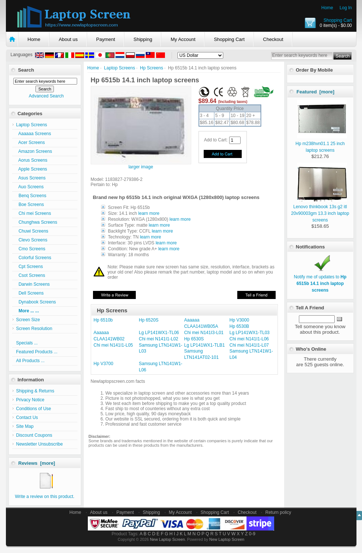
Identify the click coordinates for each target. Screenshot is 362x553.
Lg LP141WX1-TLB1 (204, 345)
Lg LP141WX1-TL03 (250, 332)
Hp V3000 (239, 320)
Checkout (273, 39)
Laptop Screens (119, 68)
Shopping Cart (338, 20)
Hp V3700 (103, 363)
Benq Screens (31, 195)
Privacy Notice (30, 399)
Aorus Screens (32, 160)
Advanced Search (46, 96)
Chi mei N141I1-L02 (158, 338)
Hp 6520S (148, 320)
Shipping (143, 39)
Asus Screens (31, 178)
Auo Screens (30, 186)
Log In (345, 7)
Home (327, 7)
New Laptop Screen (167, 539)
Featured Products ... (37, 351)
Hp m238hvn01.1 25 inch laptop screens (321, 143)
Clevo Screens (32, 240)
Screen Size (28, 319)
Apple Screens (31, 169)
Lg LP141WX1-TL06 (159, 332)
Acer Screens (30, 142)
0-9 (252, 533)
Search (26, 70)
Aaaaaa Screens (33, 133)
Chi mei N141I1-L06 (249, 338)
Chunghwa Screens (36, 222)
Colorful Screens (33, 257)
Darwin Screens (33, 284)
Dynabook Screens (36, 302)
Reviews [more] (36, 463)
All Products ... (30, 360)
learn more (148, 213)
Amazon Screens (34, 151)
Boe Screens (30, 204)
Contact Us (27, 417)
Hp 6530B (239, 326)
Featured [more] (316, 92)
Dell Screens (30, 293)
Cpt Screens (29, 266)
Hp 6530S (194, 338)
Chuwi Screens (32, 231)
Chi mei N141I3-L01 (204, 332)
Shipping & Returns (35, 391)
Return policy (278, 512)
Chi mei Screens (33, 213)
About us (68, 39)
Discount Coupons (34, 435)
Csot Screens (30, 275)
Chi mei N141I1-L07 (249, 345)
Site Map (25, 426)
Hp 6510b (103, 320)
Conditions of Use (33, 408)
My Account (182, 39)
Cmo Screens (30, 248)
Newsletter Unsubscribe (39, 444)
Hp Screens (151, 68)
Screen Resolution (34, 328)
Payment (105, 39)
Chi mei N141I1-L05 (113, 345)
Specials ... (27, 343)
